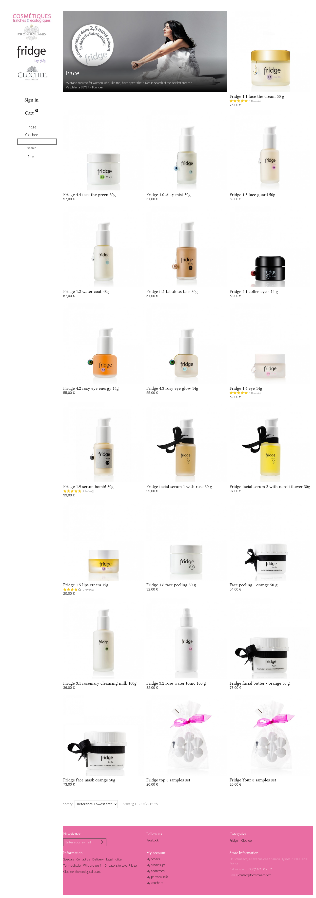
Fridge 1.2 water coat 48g (86, 291)
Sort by (68, 804)
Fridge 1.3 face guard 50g (252, 194)
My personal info (157, 878)
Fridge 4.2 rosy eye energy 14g (91, 388)
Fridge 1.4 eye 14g (246, 388)
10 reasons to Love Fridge (120, 866)
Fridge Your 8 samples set (253, 779)
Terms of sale (72, 866)
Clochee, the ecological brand (82, 872)
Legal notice (114, 860)
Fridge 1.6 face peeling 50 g (171, 584)
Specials (68, 860)
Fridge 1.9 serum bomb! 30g (88, 486)
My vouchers (154, 883)
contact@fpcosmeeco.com (255, 876)
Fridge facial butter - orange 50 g (260, 683)
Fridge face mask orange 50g (89, 779)
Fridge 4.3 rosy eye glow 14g (172, 388)
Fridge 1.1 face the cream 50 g (257, 96)
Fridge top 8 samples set (168, 779)
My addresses (155, 872)
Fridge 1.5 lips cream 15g (85, 584)
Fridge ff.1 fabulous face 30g (172, 291)
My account (155, 853)
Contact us (83, 860)
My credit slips (155, 866)
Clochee (31, 134)
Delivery (98, 860)
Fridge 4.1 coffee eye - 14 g (254, 291)
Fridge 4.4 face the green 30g (89, 194)
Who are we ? (92, 866)
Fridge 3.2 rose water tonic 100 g (176, 683)
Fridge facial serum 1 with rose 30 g (179, 486)
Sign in (31, 100)
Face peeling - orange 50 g (253, 584)
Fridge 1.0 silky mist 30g (168, 194)
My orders (153, 860)
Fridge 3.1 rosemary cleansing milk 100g (100, 683)
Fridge (31, 127)
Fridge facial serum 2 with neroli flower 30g (270, 486)
